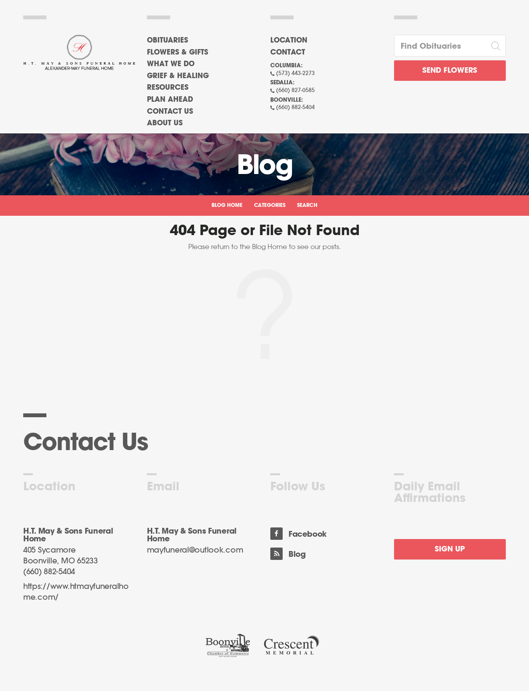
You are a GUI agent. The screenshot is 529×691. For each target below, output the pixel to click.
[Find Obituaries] (440, 45)
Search (307, 205)
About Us (165, 123)
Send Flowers (449, 70)
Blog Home (227, 205)
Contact (287, 52)
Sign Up (450, 549)
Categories (269, 205)
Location (288, 40)
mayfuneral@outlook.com (195, 550)
